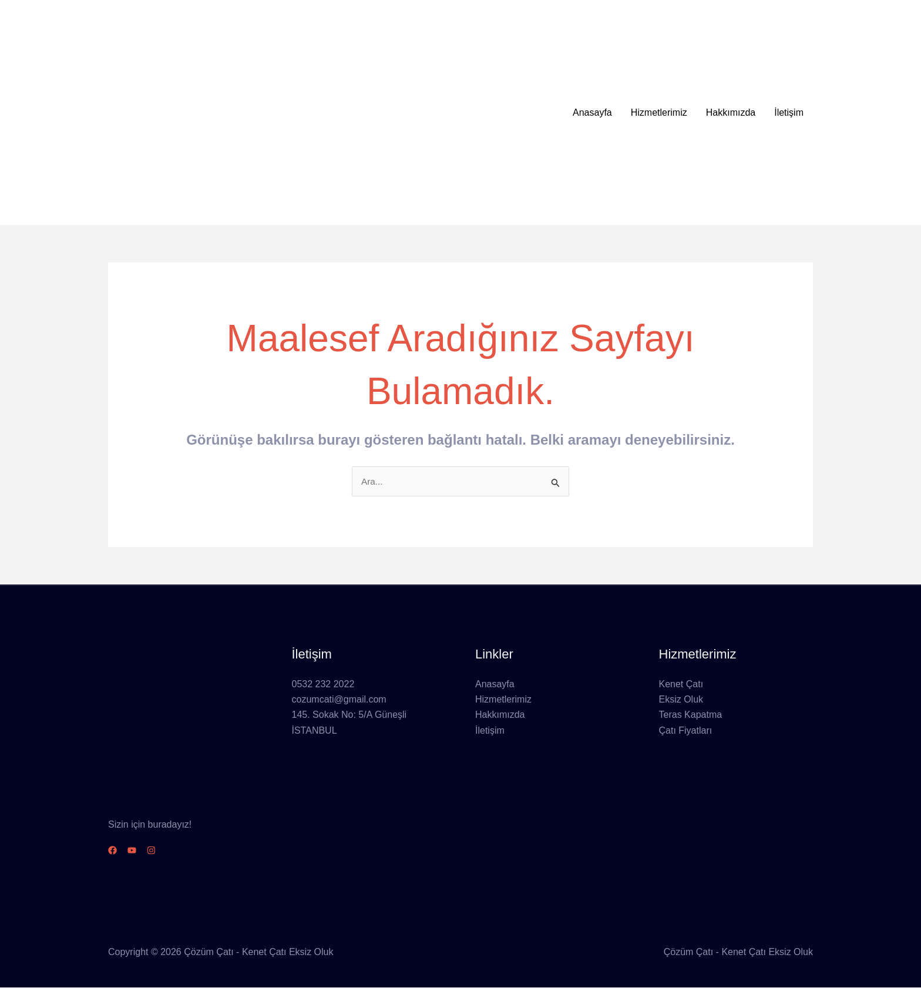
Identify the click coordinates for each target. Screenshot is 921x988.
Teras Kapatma (690, 716)
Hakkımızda (730, 112)
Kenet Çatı (681, 685)
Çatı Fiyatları (685, 731)
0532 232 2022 (323, 685)
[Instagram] (165, 850)
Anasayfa (592, 112)
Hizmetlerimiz (659, 112)
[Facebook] (112, 850)
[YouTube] (139, 850)
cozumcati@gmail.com (339, 700)
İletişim (789, 112)
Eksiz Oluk (681, 700)
